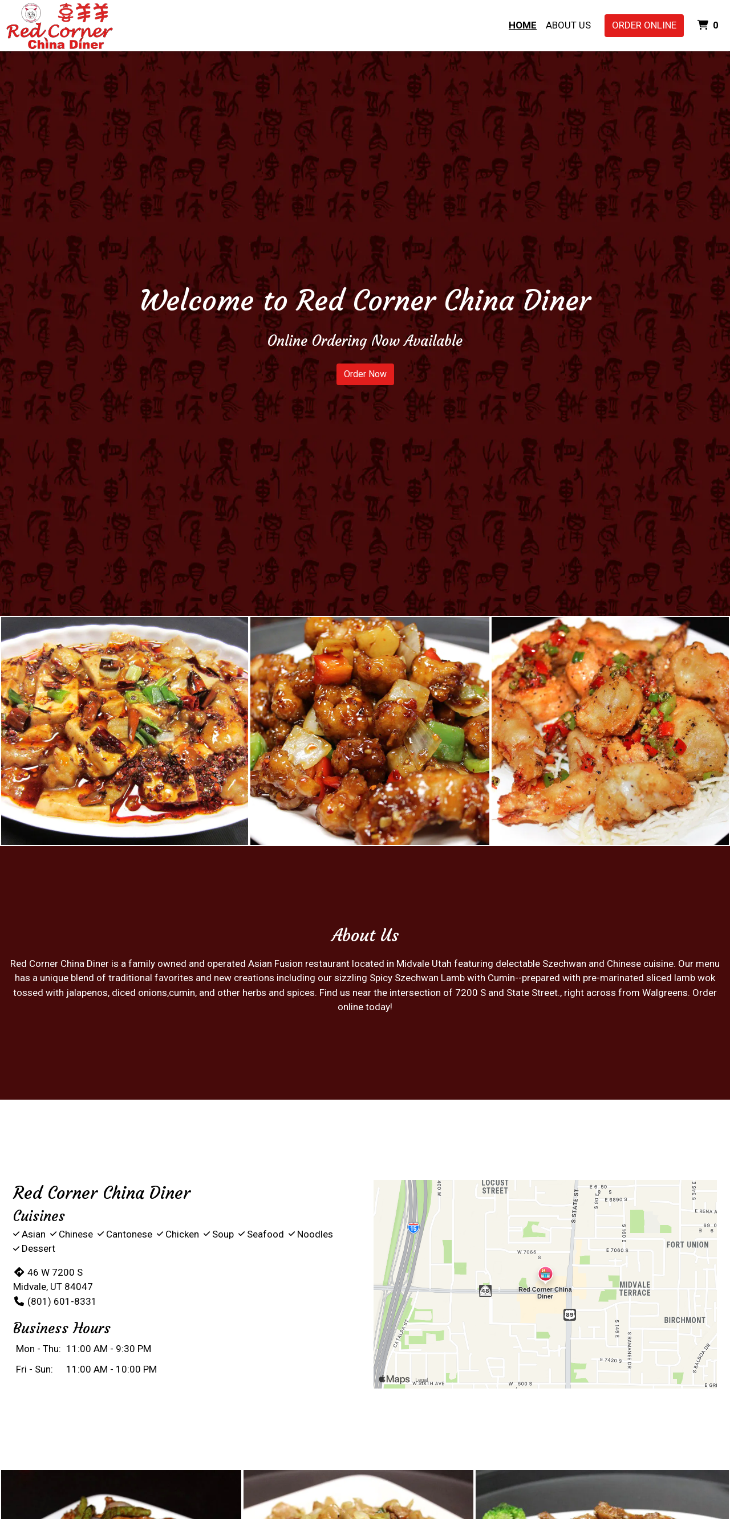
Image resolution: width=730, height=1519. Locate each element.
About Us (568, 25)
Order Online (644, 25)
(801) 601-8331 (55, 1301)
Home (523, 25)
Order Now (365, 374)
